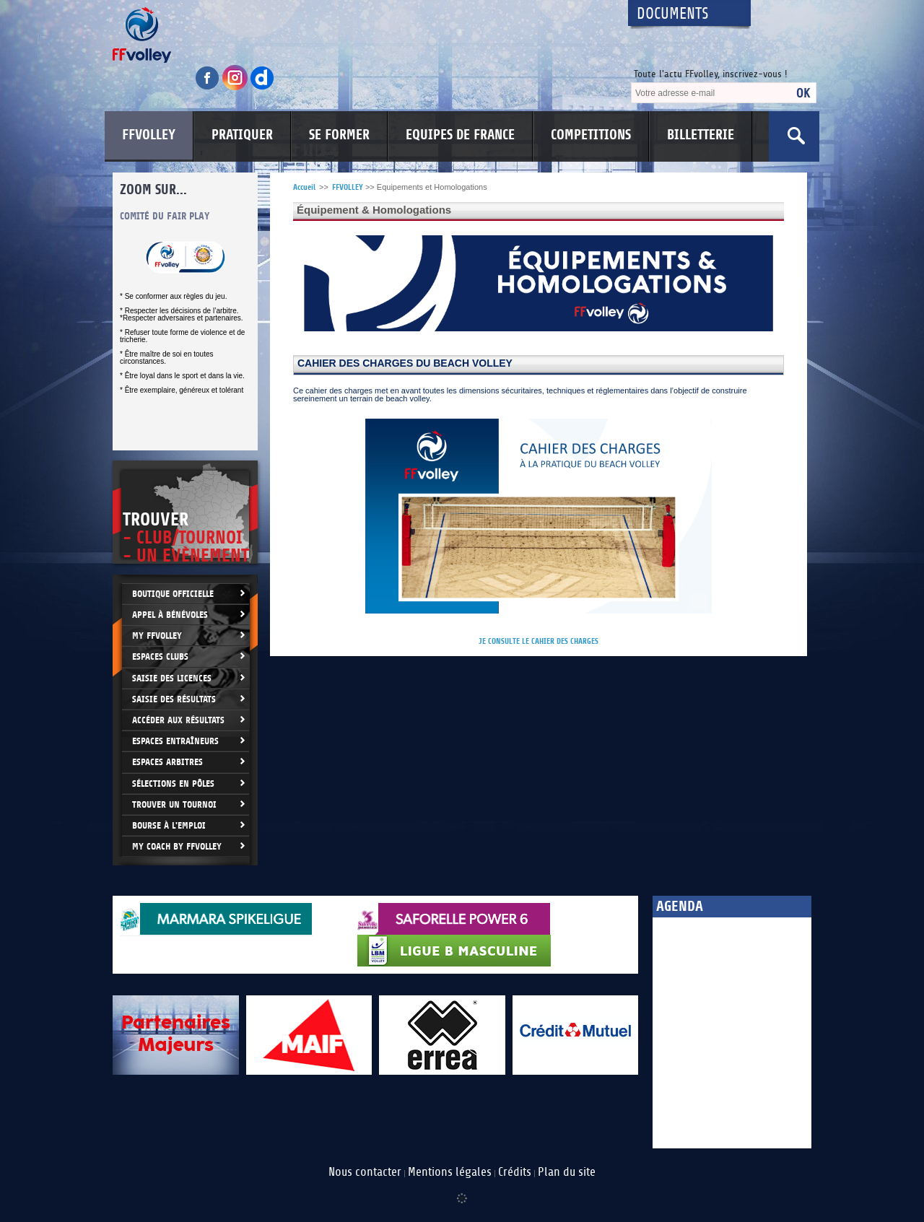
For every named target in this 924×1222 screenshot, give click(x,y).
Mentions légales (450, 1172)
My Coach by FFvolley (177, 846)
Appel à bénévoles (170, 614)
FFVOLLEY (148, 135)
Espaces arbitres (167, 761)
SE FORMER (339, 135)
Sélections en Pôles (173, 783)
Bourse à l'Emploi (169, 825)
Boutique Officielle (173, 593)
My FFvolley (157, 635)
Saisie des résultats (174, 699)
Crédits (514, 1172)
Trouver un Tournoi (174, 804)
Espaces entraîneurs (175, 741)
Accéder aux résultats (178, 720)
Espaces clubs (160, 656)
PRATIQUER (242, 135)
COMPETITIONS (591, 135)
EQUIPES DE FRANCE (460, 135)
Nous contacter (364, 1172)
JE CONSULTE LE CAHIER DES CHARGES (538, 641)
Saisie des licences (172, 678)
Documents (673, 14)
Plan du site (567, 1172)
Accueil (304, 187)
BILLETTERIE (700, 135)
